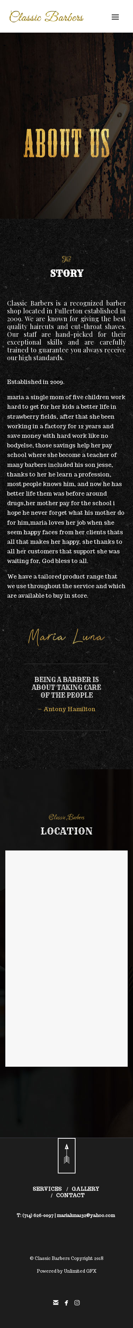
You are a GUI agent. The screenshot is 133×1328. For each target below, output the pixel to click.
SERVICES (47, 1189)
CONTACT (70, 1195)
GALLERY (85, 1189)
